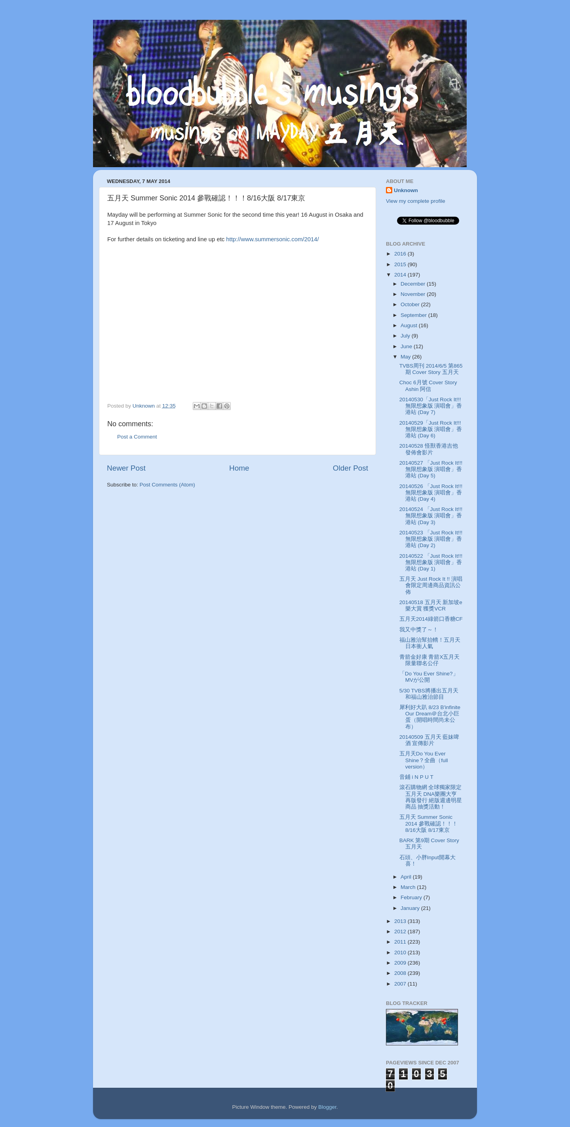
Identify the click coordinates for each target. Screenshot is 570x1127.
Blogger (327, 1107)
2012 (401, 931)
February (412, 897)
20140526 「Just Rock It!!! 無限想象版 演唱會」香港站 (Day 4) (431, 492)
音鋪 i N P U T (416, 777)
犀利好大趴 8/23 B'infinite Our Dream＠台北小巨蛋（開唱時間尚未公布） (429, 717)
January (411, 908)
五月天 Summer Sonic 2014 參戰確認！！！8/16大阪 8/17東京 (428, 823)
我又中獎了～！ (418, 630)
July (406, 336)
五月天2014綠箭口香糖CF (431, 619)
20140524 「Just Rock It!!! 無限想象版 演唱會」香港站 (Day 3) (431, 515)
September (414, 315)
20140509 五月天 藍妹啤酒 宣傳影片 (429, 740)
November (414, 294)
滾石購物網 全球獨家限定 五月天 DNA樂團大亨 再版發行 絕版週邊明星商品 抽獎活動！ (430, 797)
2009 (401, 963)
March (409, 887)
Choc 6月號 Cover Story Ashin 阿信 (428, 385)
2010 (401, 952)
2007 (401, 984)
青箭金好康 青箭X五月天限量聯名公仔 (429, 660)
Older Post (350, 468)
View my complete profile (415, 201)
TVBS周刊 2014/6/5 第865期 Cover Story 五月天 (431, 369)
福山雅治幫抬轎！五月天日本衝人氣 (429, 643)
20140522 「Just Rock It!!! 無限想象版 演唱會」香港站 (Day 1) (431, 562)
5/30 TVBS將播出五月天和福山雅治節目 (428, 694)
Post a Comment (137, 437)
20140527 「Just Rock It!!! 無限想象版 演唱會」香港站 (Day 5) (431, 469)
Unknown (406, 190)
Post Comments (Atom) (167, 485)
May (406, 357)
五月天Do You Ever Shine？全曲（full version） (423, 760)
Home (239, 468)
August (410, 325)
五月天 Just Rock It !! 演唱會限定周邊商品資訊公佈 (430, 585)
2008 (401, 973)
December (414, 284)
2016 (401, 254)
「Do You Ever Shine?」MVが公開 (428, 677)
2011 (401, 942)
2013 (401, 921)
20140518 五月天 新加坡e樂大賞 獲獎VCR (430, 605)
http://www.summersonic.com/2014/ (272, 239)
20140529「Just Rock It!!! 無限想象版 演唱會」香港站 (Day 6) (430, 429)
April (407, 877)
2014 (401, 275)
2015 (401, 264)
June (407, 346)
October (411, 304)
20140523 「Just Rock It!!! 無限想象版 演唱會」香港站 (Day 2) (431, 539)
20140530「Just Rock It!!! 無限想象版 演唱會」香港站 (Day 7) (430, 406)
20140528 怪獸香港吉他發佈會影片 (428, 449)
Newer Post (126, 468)
